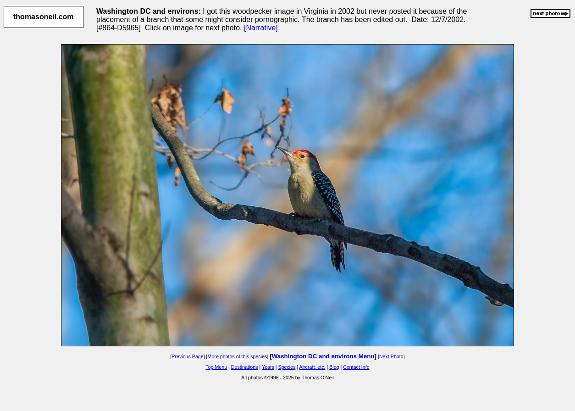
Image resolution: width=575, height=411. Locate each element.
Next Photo (391, 356)
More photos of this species (237, 356)
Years (268, 367)
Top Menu (216, 367)
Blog (334, 367)
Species (287, 367)
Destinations (244, 367)
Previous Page (187, 356)
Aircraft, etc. (312, 367)
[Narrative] (261, 28)
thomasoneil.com (43, 17)
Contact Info (356, 367)
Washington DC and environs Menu (323, 356)
